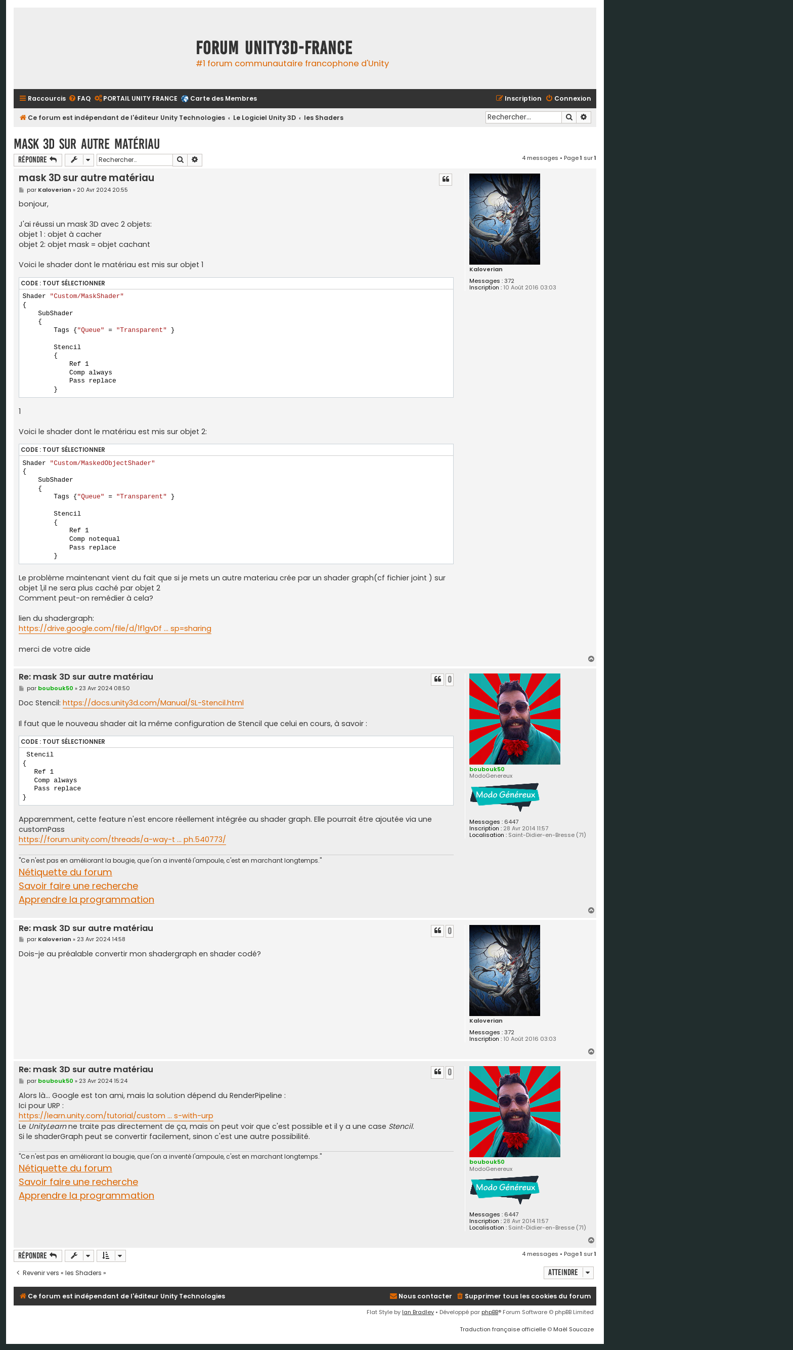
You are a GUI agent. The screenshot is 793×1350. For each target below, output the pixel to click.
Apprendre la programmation (86, 899)
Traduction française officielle (503, 1329)
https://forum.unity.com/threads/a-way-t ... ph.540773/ (122, 839)
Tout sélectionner (73, 283)
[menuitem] (79, 99)
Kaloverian (486, 269)
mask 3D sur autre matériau (87, 144)
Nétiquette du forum (65, 872)
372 (509, 281)
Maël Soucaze (573, 1329)
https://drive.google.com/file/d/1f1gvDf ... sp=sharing (115, 628)
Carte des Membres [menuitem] (223, 98)
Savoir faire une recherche (78, 885)
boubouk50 (487, 769)
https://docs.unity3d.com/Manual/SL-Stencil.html (153, 703)
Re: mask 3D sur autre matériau (86, 677)
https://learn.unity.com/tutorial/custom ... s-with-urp (116, 1116)
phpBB (489, 1312)
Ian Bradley (418, 1312)
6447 (511, 822)
